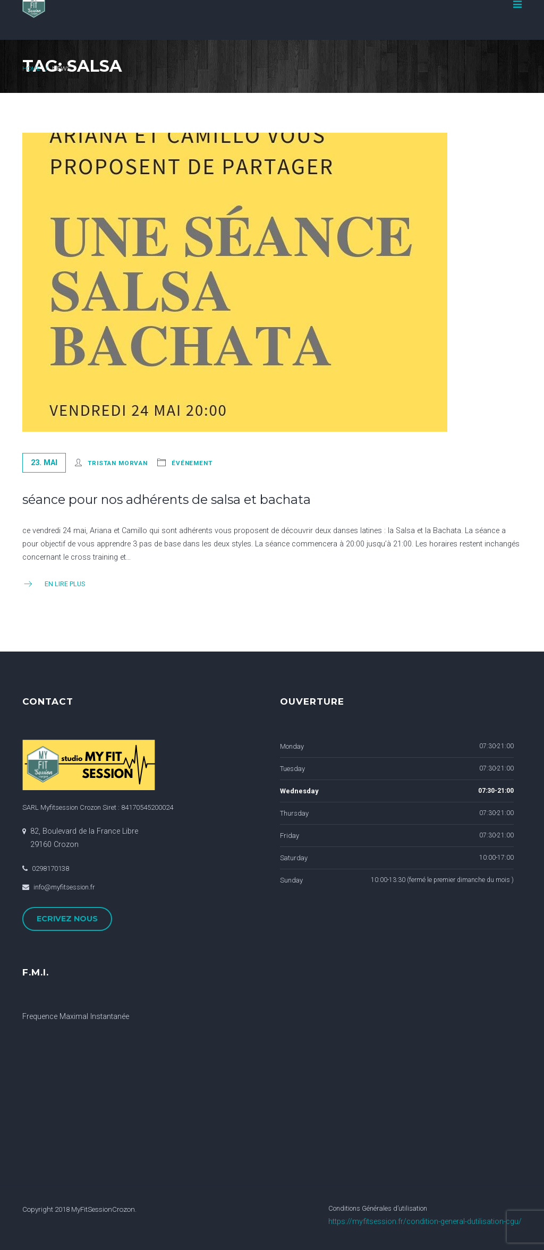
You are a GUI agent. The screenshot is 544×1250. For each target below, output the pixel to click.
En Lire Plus (53, 583)
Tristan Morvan (118, 463)
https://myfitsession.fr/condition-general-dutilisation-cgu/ (425, 1221)
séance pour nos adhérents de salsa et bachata (166, 499)
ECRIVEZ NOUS (67, 918)
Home (31, 68)
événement (192, 463)
